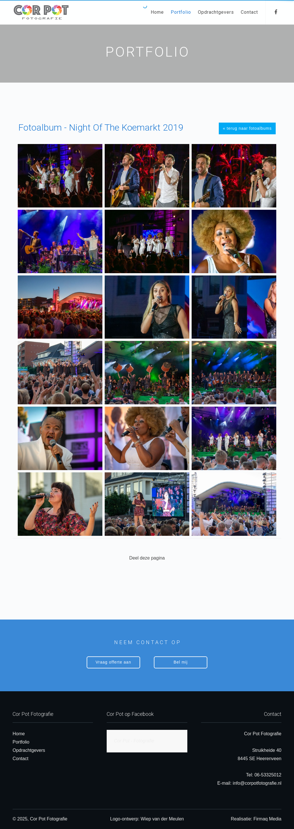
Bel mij (181, 662)
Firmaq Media (267, 818)
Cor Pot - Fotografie (134, 740)
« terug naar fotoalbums (247, 128)
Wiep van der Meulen (162, 818)
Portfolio (181, 12)
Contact (249, 12)
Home (157, 12)
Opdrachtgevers (216, 12)
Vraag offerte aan (113, 662)
